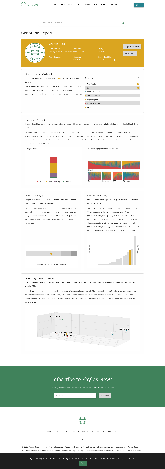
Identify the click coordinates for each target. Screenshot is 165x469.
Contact (49, 431)
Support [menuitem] (105, 5)
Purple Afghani (92, 100)
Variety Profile (130, 54)
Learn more (130, 459)
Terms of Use (83, 431)
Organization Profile (132, 47)
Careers (116, 431)
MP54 (88, 107)
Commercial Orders (61, 431)
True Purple (91, 84)
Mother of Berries (93, 96)
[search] (82, 22)
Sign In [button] (139, 5)
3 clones (58, 78)
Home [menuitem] (56, 5)
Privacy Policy (95, 431)
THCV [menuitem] (80, 5)
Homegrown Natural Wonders (60, 52)
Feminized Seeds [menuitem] (68, 5)
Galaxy (73, 431)
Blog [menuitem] (96, 5)
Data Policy (107, 431)
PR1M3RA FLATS (93, 92)
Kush (88, 88)
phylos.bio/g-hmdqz (105, 60)
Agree (83, 463)
